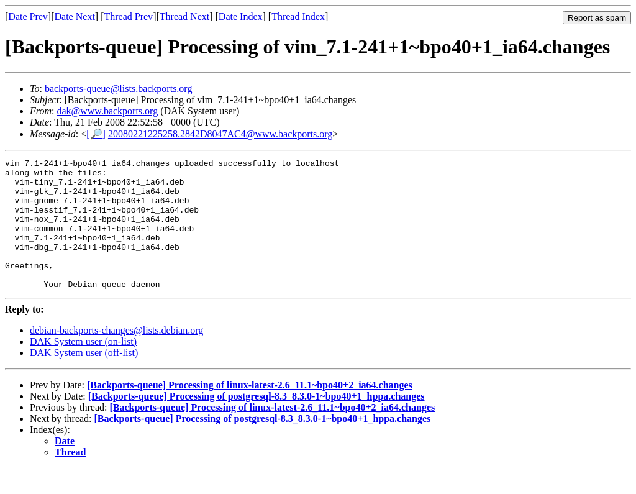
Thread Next (184, 16)
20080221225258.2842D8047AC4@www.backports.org (220, 134)
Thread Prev (128, 16)
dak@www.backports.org (107, 111)
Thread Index (298, 16)
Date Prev (28, 16)
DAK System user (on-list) (83, 367)
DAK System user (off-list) (84, 378)
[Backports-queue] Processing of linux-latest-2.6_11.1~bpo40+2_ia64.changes (249, 411)
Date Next (75, 16)
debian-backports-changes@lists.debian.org (116, 356)
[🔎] (96, 134)
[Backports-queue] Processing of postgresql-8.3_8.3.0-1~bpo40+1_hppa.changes (256, 422)
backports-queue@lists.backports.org (119, 88)
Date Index (241, 16)
